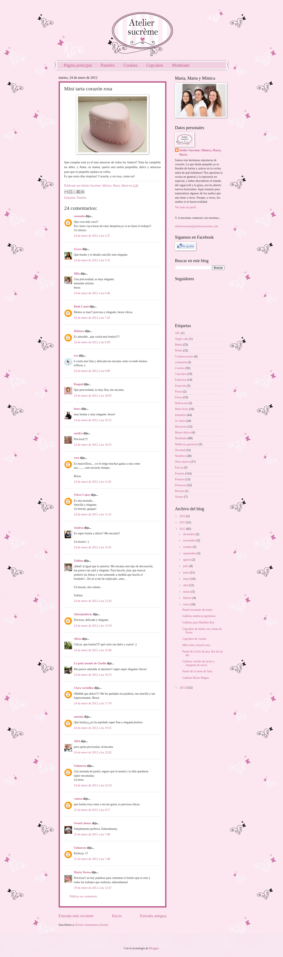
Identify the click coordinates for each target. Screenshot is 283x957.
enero (186, 604)
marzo (187, 591)
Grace (78, 249)
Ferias (178, 391)
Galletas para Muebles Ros (198, 622)
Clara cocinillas (84, 688)
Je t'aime (180, 420)
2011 (183, 687)
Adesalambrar (83, 614)
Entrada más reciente (76, 916)
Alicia (77, 638)
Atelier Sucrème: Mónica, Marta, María (200, 152)
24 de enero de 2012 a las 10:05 (93, 395)
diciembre (189, 534)
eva (76, 355)
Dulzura (79, 331)
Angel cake (181, 338)
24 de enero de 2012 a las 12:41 (93, 547)
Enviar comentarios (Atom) (91, 924)
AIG (177, 333)
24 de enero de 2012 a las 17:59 (93, 703)
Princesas (180, 485)
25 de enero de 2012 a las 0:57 (92, 810)
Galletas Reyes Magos (195, 677)
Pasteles (107, 65)
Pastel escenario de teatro (197, 609)
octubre (188, 547)
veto (76, 457)
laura (77, 408)
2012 (183, 528)
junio (186, 572)
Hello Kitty (181, 409)
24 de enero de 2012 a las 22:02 (93, 752)
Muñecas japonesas (186, 444)
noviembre (189, 540)
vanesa (78, 798)
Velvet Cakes (82, 494)
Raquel (78, 384)
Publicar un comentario (83, 896)
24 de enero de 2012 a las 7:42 (92, 317)
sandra (78, 433)
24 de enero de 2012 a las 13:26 (93, 601)
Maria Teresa (82, 872)
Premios (180, 479)
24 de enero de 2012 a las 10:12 (93, 420)
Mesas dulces (183, 432)
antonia (78, 716)
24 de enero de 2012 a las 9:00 (92, 371)
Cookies (130, 65)
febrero (187, 598)
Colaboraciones (184, 356)
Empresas (181, 379)
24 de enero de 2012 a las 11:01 (93, 481)
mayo (186, 578)
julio (186, 566)
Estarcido (180, 385)
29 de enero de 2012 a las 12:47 (93, 887)
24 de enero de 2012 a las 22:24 (93, 785)
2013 (183, 522)
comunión (181, 362)
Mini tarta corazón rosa (196, 645)
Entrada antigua (153, 916)
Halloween (181, 403)
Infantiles (180, 415)
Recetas (179, 491)
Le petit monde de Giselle (90, 663)
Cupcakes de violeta (194, 638)
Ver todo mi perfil (185, 207)
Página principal (78, 65)
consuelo (79, 216)
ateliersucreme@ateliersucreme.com (196, 226)
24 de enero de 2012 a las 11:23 (93, 514)
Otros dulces (182, 461)
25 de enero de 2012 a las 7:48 (92, 859)
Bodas (179, 350)
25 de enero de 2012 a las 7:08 (92, 834)
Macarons (181, 426)
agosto (187, 559)
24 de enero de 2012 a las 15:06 (93, 650)
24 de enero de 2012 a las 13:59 (93, 625)
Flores (179, 397)
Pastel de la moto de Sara (197, 671)
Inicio (117, 916)
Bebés (178, 344)
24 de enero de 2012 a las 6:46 (92, 293)
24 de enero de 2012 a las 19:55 (93, 728)
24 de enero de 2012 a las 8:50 (92, 342)
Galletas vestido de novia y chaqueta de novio (198, 663)
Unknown (80, 765)
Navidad (180, 450)
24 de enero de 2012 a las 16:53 (93, 674)
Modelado (180, 65)
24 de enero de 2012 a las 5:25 (92, 260)
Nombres (180, 456)
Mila (77, 273)
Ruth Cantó (81, 306)
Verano (179, 496)
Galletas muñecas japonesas (199, 616)
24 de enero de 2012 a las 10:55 (93, 444)
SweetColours (82, 823)
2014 (183, 516)
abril (186, 585)
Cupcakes (154, 65)
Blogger (154, 948)
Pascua (179, 467)
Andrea (78, 527)
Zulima (78, 560)
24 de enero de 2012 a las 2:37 (92, 235)
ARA (77, 741)
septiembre (190, 553)
